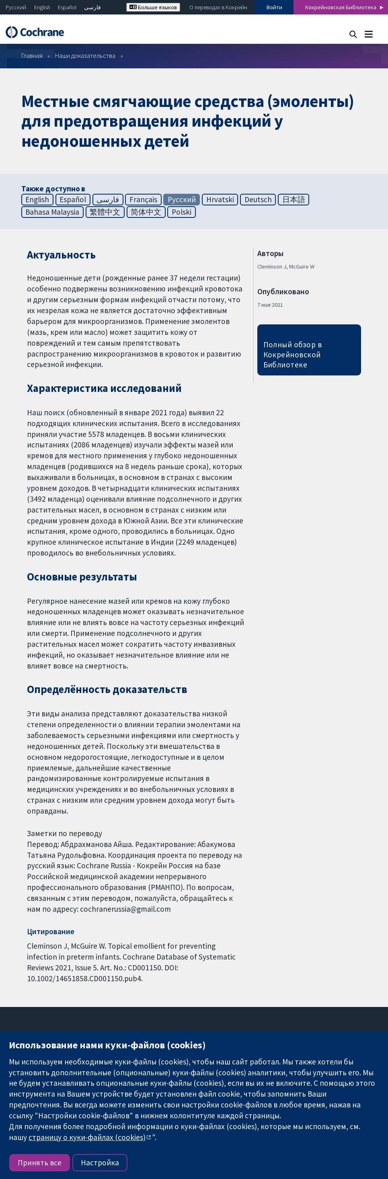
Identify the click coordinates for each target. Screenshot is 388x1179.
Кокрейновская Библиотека (340, 7)
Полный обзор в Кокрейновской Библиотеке (292, 354)
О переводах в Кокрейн (218, 7)
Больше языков (153, 7)
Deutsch (258, 199)
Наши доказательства (85, 55)
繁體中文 (105, 212)
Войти (274, 7)
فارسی (92, 7)
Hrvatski (220, 199)
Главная (32, 55)
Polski (181, 212)
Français (143, 199)
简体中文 (146, 212)
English (42, 7)
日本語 (293, 199)
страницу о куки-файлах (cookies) (87, 1137)
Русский (16, 7)
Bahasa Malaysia (52, 212)
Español (67, 7)
